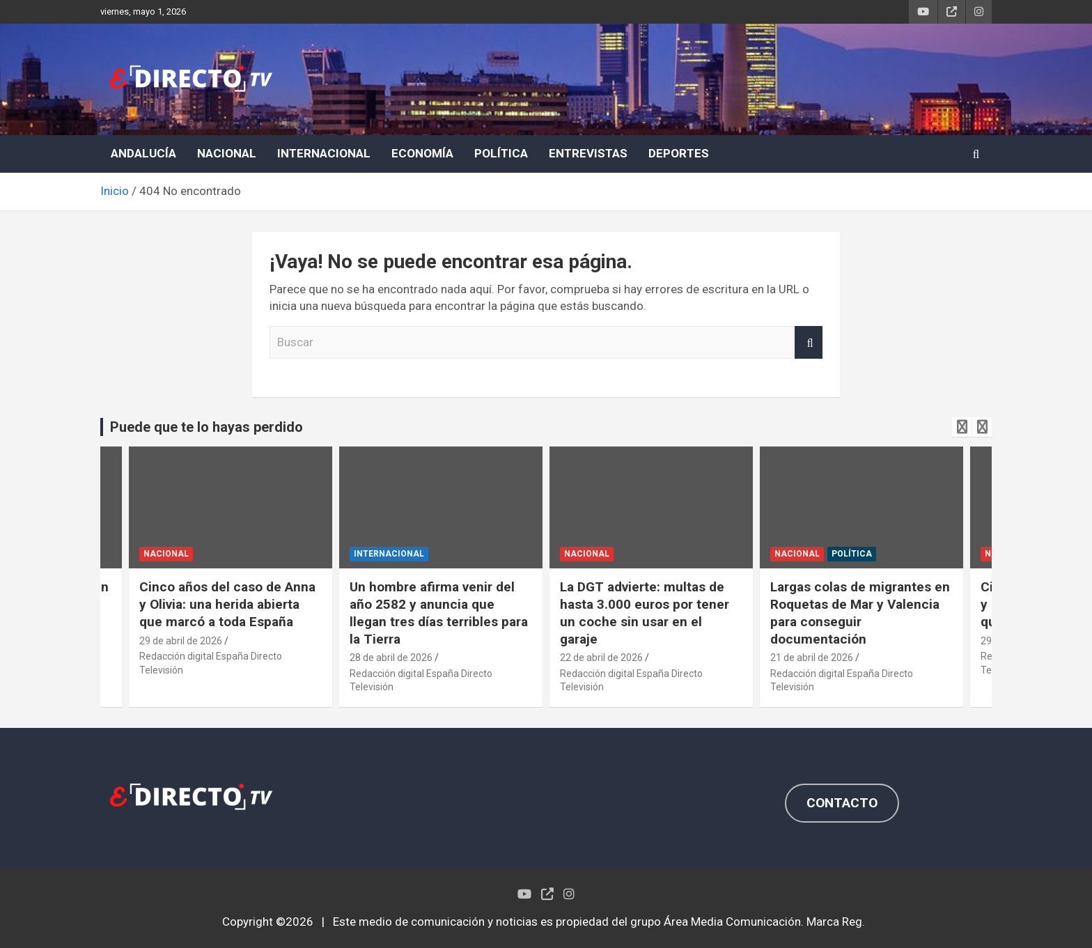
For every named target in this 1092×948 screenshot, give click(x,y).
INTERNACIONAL (323, 153)
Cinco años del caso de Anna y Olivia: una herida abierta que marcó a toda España (227, 604)
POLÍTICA (501, 153)
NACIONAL (226, 153)
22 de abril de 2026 (601, 657)
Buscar (808, 342)
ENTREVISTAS (588, 153)
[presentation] (962, 427)
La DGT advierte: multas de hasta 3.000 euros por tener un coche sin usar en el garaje (644, 612)
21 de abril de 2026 (811, 657)
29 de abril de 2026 (180, 640)
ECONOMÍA (422, 153)
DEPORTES (678, 153)
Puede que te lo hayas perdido (206, 427)
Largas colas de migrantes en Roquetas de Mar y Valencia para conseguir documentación (860, 612)
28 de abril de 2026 (391, 657)
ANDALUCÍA (143, 153)
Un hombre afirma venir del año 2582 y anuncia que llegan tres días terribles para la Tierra (439, 612)
